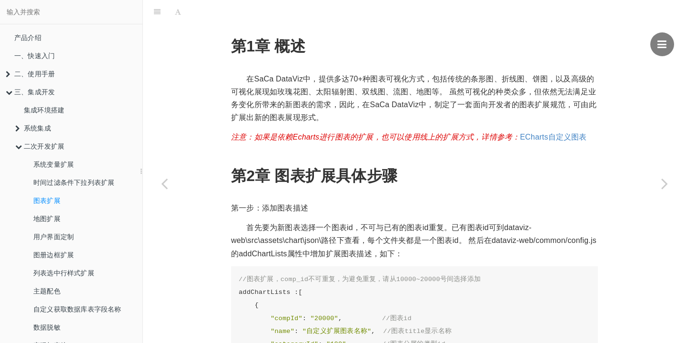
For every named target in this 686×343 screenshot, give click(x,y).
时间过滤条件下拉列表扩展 (73, 182)
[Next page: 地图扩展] (664, 183)
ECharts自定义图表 (553, 113)
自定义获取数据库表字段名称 (77, 309)
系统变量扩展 (53, 164)
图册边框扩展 (53, 255)
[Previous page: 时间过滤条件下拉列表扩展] (164, 183)
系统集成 (33, 128)
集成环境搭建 (44, 110)
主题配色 (47, 291)
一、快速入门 (34, 56)
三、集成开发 (30, 92)
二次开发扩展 (39, 146)
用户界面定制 (53, 237)
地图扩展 (47, 218)
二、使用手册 (30, 74)
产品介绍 (27, 37)
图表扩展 (47, 200)
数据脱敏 (47, 327)
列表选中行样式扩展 (63, 273)
